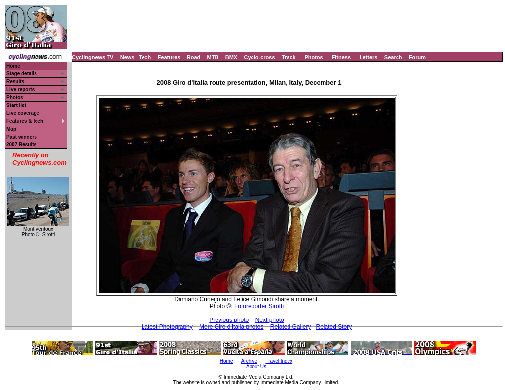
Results (15, 81)
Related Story (334, 326)
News (127, 57)
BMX (231, 57)
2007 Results (21, 144)
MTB (213, 57)
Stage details (21, 73)
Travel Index (279, 361)
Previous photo (229, 320)
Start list (16, 105)
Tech (145, 57)
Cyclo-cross (259, 57)
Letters (369, 57)
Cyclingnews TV (92, 57)
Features (169, 57)
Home (13, 66)
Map (11, 129)
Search (393, 57)
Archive (249, 361)
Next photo (269, 320)
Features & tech (24, 121)
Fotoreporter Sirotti (259, 306)
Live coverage (22, 113)
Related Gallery (290, 326)
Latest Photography (167, 326)
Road (194, 57)
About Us (256, 366)
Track (289, 57)
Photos (313, 57)
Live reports (20, 89)
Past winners (21, 137)
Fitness (341, 57)
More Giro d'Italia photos (231, 326)
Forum (417, 57)
